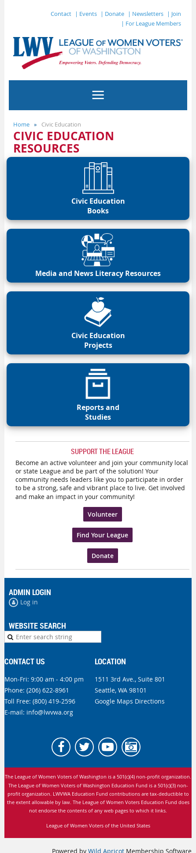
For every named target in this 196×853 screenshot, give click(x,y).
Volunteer (103, 514)
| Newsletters (145, 14)
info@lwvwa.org (49, 712)
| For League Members (151, 23)
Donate (103, 555)
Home (21, 124)
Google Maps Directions (130, 701)
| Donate (112, 14)
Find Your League (102, 535)
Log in (29, 602)
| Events (86, 14)
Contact (61, 14)
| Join (174, 14)
